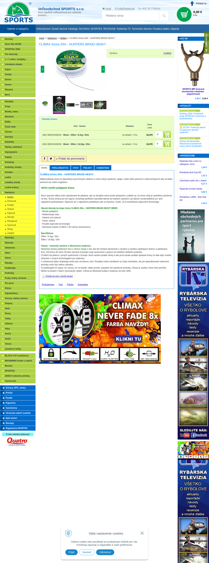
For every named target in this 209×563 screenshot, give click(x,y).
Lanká (8, 177)
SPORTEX (10, 371)
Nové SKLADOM (13, 44)
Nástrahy (9, 237)
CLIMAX (167, 53)
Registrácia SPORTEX (17, 428)
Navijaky (9, 101)
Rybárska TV (124, 28)
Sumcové (11, 225)
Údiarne (9, 323)
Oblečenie (10, 248)
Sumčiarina (11, 408)
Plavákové (12, 221)
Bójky (8, 121)
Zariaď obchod (59, 28)
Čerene (8, 132)
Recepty (10, 423)
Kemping (9, 162)
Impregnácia (11, 152)
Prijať (71, 552)
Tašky (8, 318)
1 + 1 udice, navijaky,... (16, 59)
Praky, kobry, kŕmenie (15, 278)
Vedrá (8, 339)
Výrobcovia (10, 381)
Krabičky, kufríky (13, 167)
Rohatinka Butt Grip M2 (190, 172)
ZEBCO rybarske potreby (17, 376)
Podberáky (10, 268)
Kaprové (11, 213)
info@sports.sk (126, 8)
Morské (10, 217)
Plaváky (9, 263)
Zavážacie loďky (13, 349)
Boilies (10, 197)
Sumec (8, 84)
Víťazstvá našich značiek (18, 413)
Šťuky (10, 229)
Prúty (7, 106)
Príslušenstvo (60, 168)
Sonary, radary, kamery (16, 298)
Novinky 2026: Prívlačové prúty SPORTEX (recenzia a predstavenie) (193, 116)
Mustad (8, 366)
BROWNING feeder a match (18, 361)
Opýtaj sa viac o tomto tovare (57, 276)
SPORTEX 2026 (12, 49)
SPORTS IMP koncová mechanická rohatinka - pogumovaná (193, 91)
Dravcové (11, 201)
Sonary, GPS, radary (16, 388)
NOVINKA (84, 28)
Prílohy (87, 168)
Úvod (108, 8)
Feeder (8, 74)
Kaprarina (11, 403)
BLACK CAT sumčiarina (17, 355)
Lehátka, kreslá (12, 182)
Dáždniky (9, 142)
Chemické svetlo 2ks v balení (193, 180)
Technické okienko (142, 28)
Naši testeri (11, 418)
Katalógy (73, 28)
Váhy (7, 328)
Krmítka (9, 172)
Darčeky (9, 137)
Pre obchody (11, 54)
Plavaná (9, 89)
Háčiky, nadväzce (13, 147)
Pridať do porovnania (71, 158)
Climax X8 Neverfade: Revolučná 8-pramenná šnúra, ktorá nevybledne (191, 143)
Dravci (8, 79)
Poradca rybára (161, 28)
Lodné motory (12, 187)
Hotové (10, 209)
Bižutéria (9, 116)
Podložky (9, 273)
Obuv (7, 253)
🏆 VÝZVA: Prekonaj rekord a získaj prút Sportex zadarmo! (192, 130)
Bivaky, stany (11, 111)
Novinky (9, 39)
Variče (8, 333)
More (7, 94)
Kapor (8, 69)
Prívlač (9, 393)
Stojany (8, 303)
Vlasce (8, 344)
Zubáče (10, 233)
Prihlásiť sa (201, 3)
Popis (44, 168)
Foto (75, 168)
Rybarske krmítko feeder (191, 189)
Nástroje (9, 242)
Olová (8, 258)
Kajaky (8, 157)
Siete (7, 308)
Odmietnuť (105, 552)
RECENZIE (109, 28)
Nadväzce (9, 192)
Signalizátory (11, 293)
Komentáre (103, 168)
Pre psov (9, 283)
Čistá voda (10, 127)
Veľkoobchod (43, 28)
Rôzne (8, 288)
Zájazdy (175, 28)
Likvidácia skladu (13, 64)
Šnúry (8, 313)
